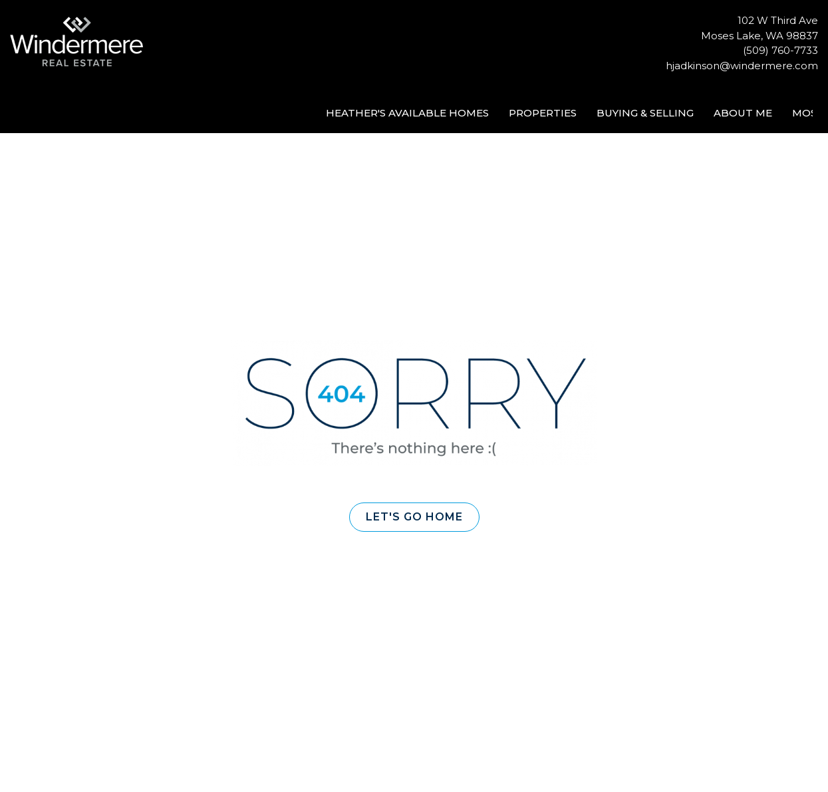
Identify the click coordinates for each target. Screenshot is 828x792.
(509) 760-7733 (780, 50)
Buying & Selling (645, 112)
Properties (543, 112)
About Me (743, 112)
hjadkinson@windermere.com (742, 65)
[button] (414, 517)
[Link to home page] (80, 43)
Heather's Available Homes (407, 112)
